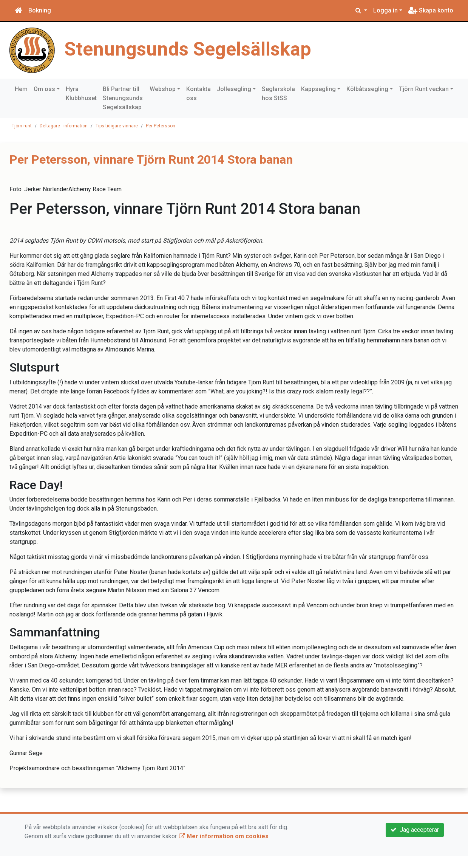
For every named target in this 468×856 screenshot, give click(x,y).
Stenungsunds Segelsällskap (187, 49)
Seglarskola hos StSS (278, 93)
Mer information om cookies (224, 836)
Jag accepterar (415, 829)
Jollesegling (234, 89)
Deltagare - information (64, 125)
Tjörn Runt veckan (424, 89)
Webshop (163, 89)
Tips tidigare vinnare (117, 125)
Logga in (385, 10)
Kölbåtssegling (367, 89)
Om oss (44, 89)
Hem (21, 89)
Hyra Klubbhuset (81, 93)
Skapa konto (430, 10)
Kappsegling (318, 89)
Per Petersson (160, 125)
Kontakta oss (198, 93)
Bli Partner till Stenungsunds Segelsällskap (123, 98)
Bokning (39, 10)
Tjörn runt (22, 125)
